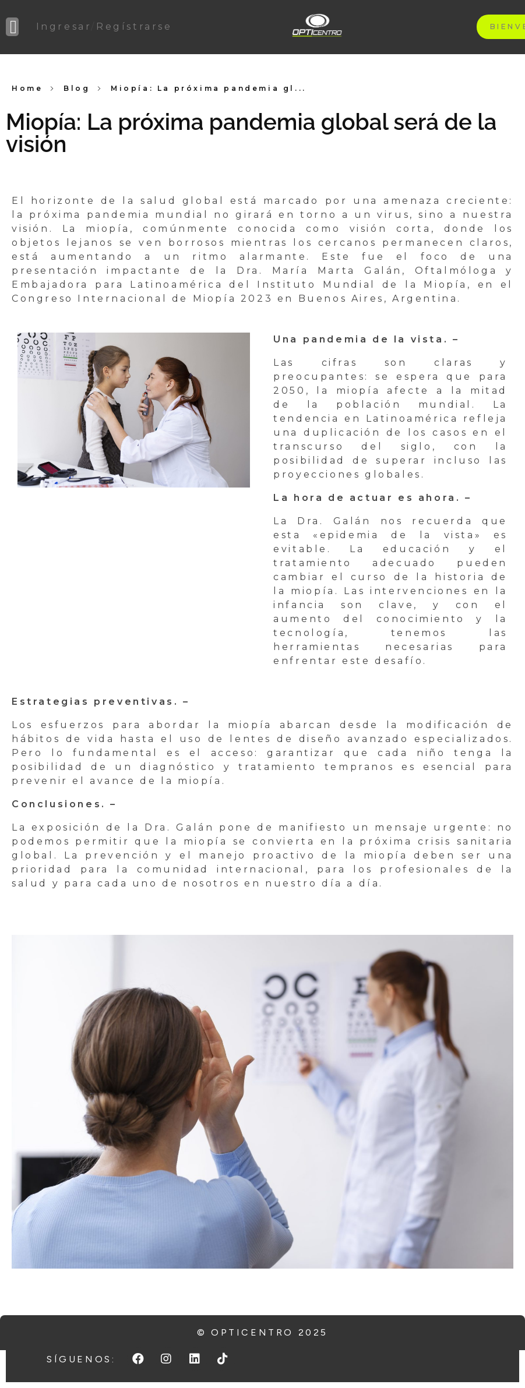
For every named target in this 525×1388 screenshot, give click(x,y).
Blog (77, 88)
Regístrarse (134, 26)
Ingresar (63, 26)
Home (27, 88)
